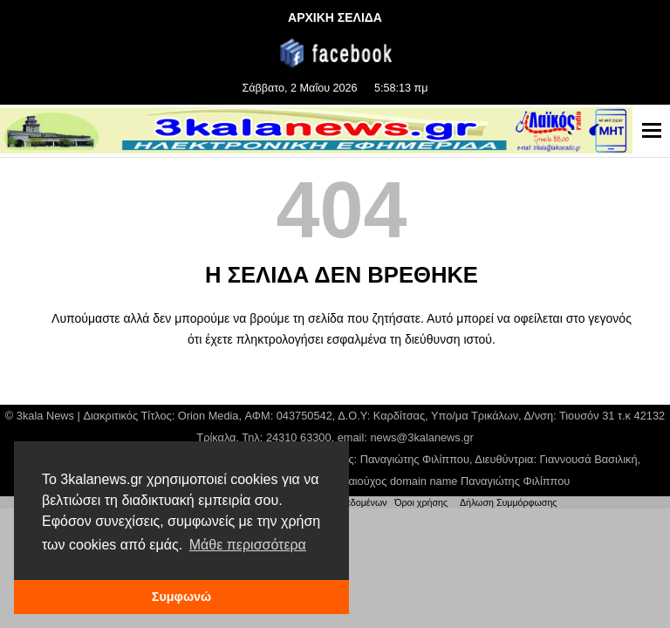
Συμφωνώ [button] (181, 597)
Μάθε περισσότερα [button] (247, 544)
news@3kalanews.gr (421, 437)
